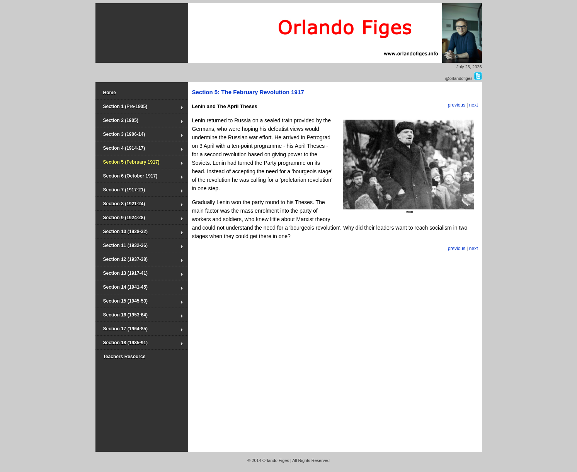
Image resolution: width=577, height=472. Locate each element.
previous (456, 105)
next (473, 105)
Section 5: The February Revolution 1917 (248, 92)
